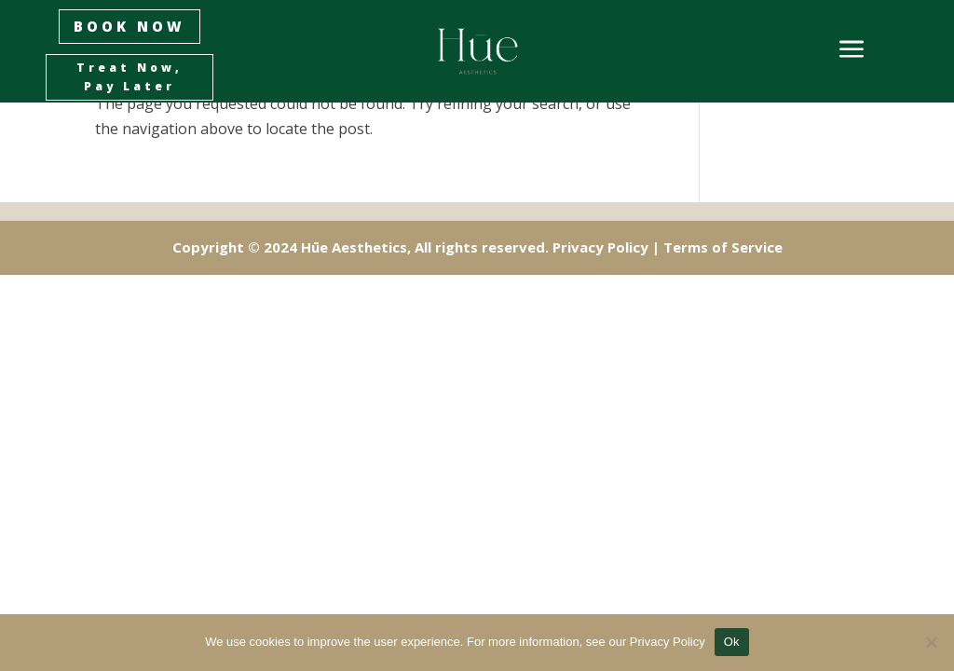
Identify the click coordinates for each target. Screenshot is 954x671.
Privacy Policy (600, 247)
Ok (732, 642)
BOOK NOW (129, 26)
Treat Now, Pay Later (129, 77)
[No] (930, 642)
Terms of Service (723, 247)
